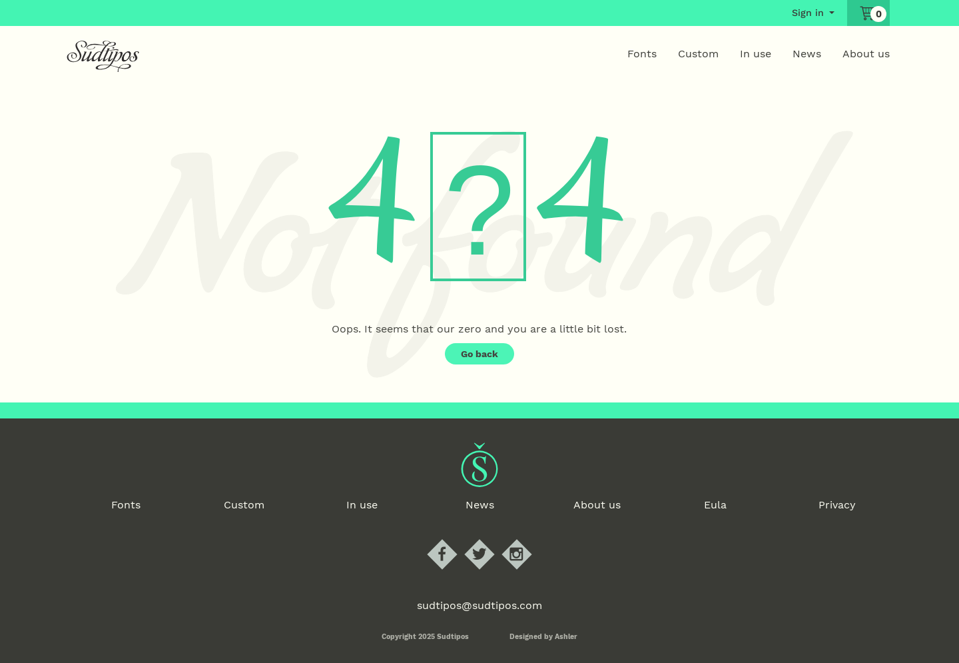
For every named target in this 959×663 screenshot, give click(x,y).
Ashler (566, 636)
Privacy (837, 504)
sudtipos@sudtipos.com (479, 605)
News (807, 53)
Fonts (642, 53)
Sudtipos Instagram (528, 539)
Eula (715, 504)
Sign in (808, 12)
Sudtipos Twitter (491, 539)
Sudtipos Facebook (454, 539)
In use (755, 53)
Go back (479, 353)
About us (866, 53)
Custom (698, 53)
